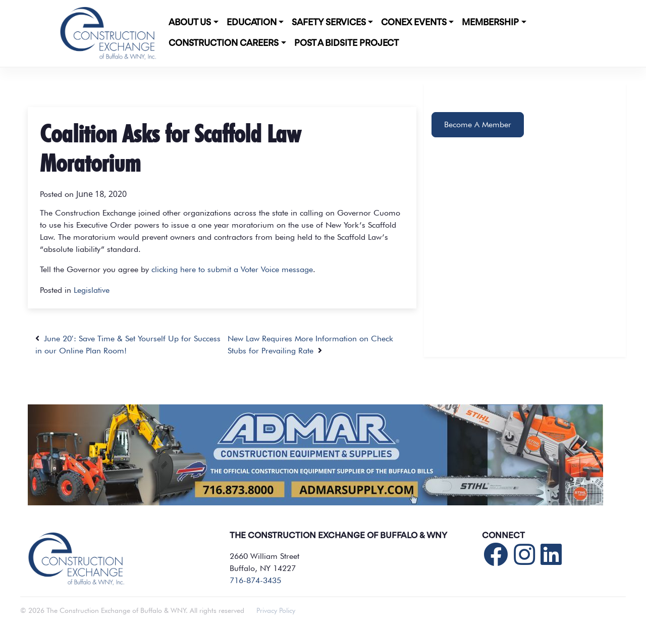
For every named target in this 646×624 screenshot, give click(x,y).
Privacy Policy (275, 610)
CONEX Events (414, 22)
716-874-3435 (255, 580)
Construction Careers (224, 43)
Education (252, 22)
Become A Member (477, 124)
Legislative (92, 290)
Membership (490, 22)
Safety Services (329, 22)
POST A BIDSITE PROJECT (346, 43)
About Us (190, 22)
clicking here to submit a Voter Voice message (232, 269)
